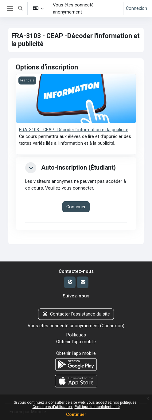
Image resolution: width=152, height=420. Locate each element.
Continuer (76, 414)
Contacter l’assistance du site (76, 314)
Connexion (136, 8)
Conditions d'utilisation (53, 407)
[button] (20, 8)
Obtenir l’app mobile (76, 341)
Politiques (76, 335)
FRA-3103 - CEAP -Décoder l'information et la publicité (73, 129)
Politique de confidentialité (97, 407)
